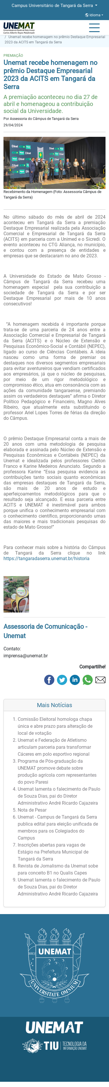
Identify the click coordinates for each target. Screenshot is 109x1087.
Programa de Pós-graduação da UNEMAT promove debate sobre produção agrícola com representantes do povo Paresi (57, 771)
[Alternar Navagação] (94, 28)
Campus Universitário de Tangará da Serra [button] (53, 5)
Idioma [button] (93, 15)
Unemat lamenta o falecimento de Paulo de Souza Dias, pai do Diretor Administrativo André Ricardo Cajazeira (59, 796)
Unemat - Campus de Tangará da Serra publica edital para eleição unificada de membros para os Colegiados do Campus (58, 827)
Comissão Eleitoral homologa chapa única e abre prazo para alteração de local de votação (55, 726)
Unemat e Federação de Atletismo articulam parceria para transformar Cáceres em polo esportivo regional (54, 747)
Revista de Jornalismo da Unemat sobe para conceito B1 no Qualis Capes (58, 869)
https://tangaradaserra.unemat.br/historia (46, 558)
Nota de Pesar (32, 810)
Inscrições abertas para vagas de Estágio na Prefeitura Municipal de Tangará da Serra (53, 852)
